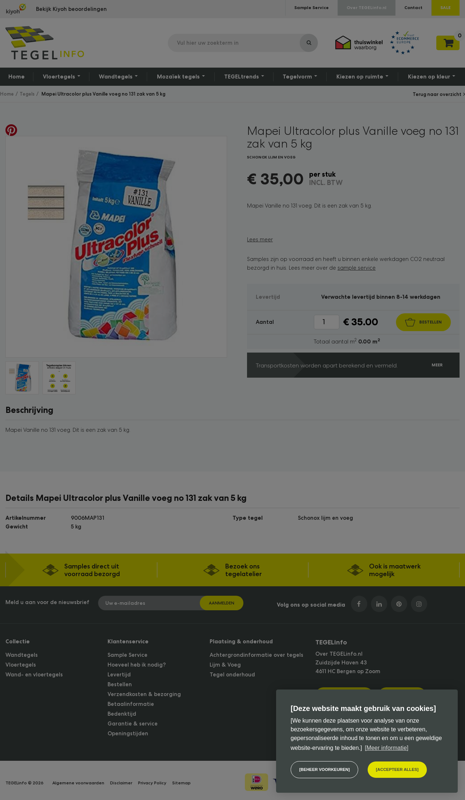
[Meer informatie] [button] (386, 748)
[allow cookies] (397, 769)
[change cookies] (324, 769)
